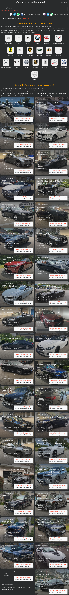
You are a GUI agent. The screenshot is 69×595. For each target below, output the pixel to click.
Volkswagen (64, 68)
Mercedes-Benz (6, 68)
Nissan (26, 68)
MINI (17, 68)
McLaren (58, 55)
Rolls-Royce (45, 68)
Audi (18, 43)
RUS (61, 2)
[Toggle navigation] (65, 9)
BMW (37, 43)
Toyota (54, 68)
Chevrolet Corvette (58, 43)
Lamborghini (29, 55)
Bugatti (46, 43)
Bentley (28, 43)
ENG (65, 2)
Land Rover (39, 55)
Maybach (49, 55)
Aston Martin (8, 43)
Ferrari (11, 55)
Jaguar (20, 55)
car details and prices (23, 119)
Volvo (34, 80)
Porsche (35, 68)
